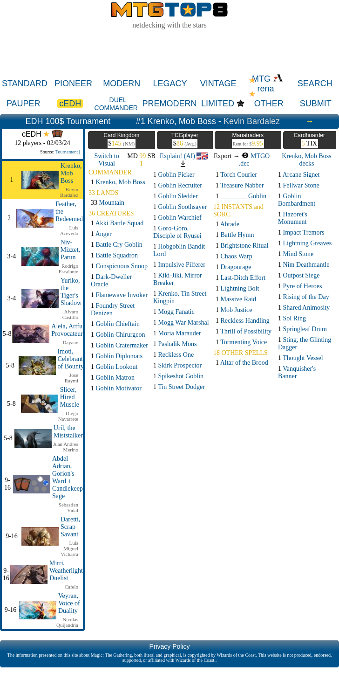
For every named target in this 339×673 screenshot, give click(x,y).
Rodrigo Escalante (68, 268)
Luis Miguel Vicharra (69, 548)
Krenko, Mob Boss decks (306, 160)
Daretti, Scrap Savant (70, 527)
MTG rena (267, 83)
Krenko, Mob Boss (71, 173)
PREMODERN (169, 103)
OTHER (269, 103)
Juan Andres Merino (65, 446)
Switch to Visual (106, 160)
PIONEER (73, 83)
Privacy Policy (169, 646)
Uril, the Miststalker (68, 431)
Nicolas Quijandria (67, 622)
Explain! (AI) (184, 156)
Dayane (70, 342)
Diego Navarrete (68, 416)
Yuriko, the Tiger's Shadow (71, 291)
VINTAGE (218, 83)
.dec (244, 163)
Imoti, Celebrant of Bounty (71, 359)
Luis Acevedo (69, 230)
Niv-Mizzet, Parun (70, 250)
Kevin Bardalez (252, 121)
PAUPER (24, 103)
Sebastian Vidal (68, 507)
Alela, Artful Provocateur (67, 330)
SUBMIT (316, 103)
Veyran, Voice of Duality (69, 603)
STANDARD (24, 83)
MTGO (255, 156)
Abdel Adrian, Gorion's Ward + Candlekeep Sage (67, 477)
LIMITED (217, 103)
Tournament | (67, 151)
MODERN (121, 83)
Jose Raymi (71, 377)
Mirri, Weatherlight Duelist (66, 571)
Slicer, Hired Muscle (69, 397)
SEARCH (315, 83)
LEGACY (170, 83)
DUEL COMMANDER (116, 103)
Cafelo (71, 587)
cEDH (70, 103)
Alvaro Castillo (70, 314)
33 (107, 202)
